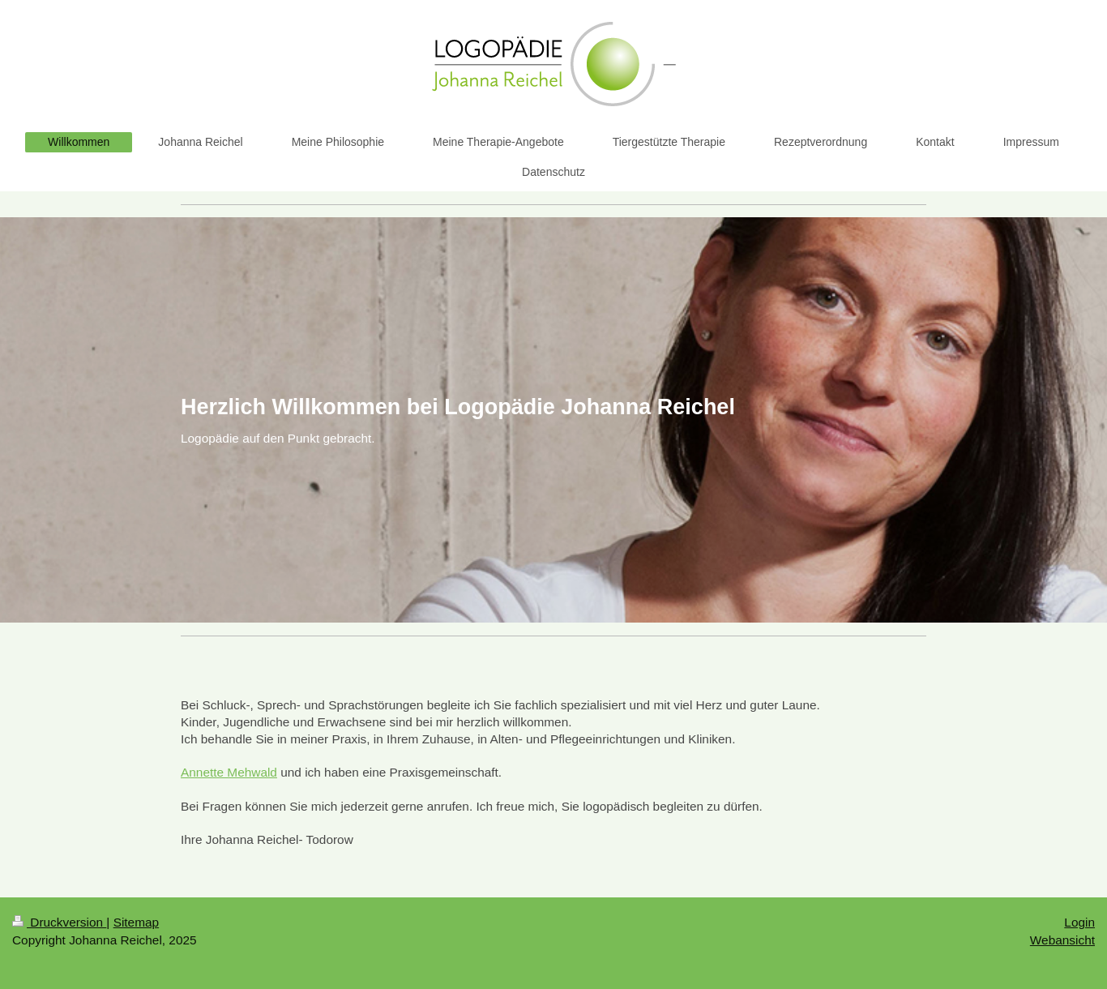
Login (1079, 922)
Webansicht (1062, 940)
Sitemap (136, 922)
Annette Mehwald (229, 772)
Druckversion (59, 922)
